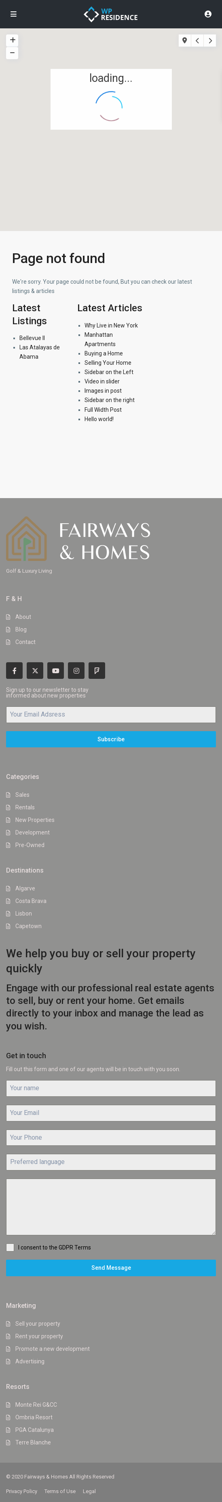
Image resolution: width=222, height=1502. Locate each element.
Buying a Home (104, 353)
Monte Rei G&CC (36, 1404)
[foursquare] (97, 670)
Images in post (103, 390)
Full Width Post (103, 410)
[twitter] (35, 670)
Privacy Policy (21, 1491)
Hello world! (99, 419)
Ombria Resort (34, 1417)
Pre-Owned (29, 845)
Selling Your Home (108, 362)
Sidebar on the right (110, 400)
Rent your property (39, 1336)
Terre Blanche (33, 1442)
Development (32, 832)
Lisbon (23, 913)
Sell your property (37, 1323)
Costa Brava (31, 901)
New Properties (35, 820)
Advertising (29, 1361)
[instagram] (76, 670)
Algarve (25, 888)
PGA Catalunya (34, 1430)
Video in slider (102, 381)
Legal (89, 1491)
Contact (25, 642)
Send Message (111, 1268)
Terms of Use (60, 1491)
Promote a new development (52, 1349)
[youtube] (55, 670)
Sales (22, 795)
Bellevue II (32, 338)
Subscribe (111, 739)
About (23, 617)
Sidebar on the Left (109, 372)
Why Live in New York (111, 325)
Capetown (28, 926)
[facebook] (14, 670)
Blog (21, 629)
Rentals (25, 807)
